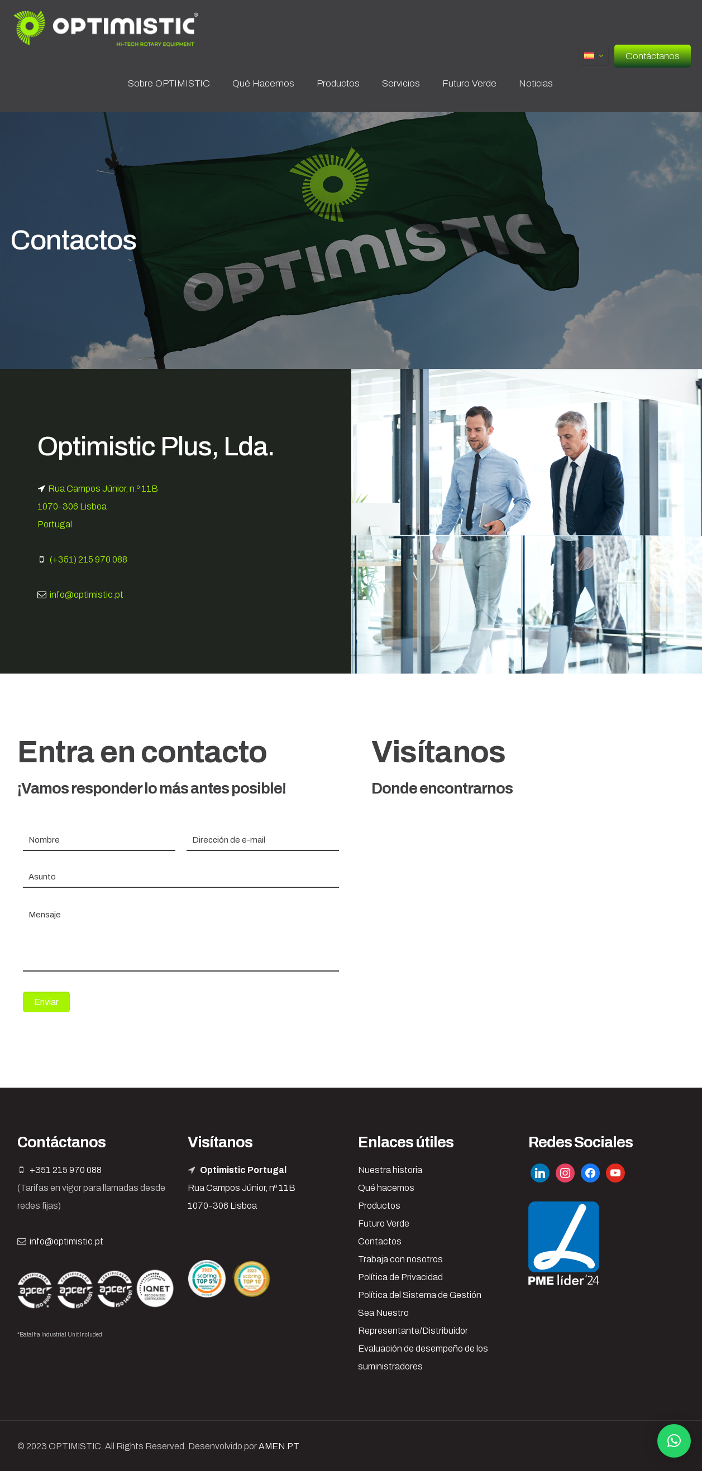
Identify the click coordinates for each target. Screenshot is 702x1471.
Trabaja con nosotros (400, 1259)
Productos (379, 1205)
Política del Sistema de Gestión (419, 1295)
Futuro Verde (383, 1223)
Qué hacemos (386, 1188)
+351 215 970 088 (66, 1170)
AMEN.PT (279, 1446)
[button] (674, 1441)
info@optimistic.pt (86, 594)
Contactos (380, 1241)
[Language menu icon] (593, 56)
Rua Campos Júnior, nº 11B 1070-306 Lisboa (241, 1187)
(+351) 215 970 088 (88, 559)
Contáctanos (652, 56)
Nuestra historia (390, 1170)
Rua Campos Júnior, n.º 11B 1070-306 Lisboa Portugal (97, 506)
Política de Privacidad (400, 1277)
